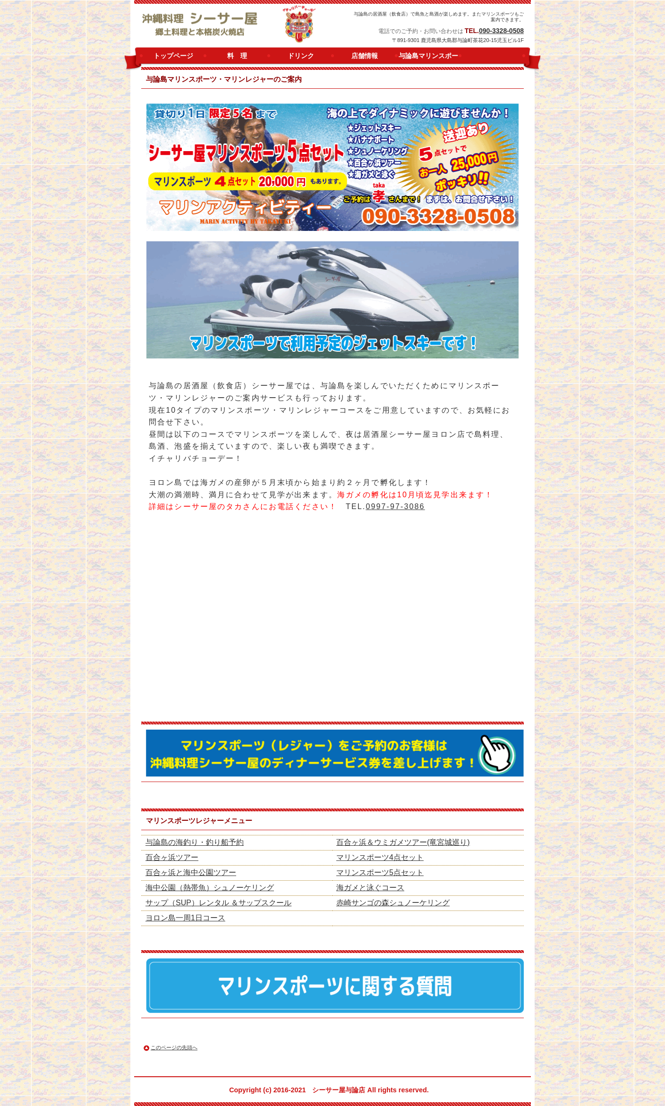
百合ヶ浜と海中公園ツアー (190, 872)
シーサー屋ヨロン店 (240, 24)
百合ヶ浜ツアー (171, 857)
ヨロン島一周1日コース (185, 918)
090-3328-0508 (501, 30)
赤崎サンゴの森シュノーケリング (393, 903)
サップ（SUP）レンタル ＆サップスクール (218, 903)
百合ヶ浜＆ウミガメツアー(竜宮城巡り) (403, 842)
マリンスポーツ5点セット (380, 872)
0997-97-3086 (395, 506)
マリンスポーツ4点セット (380, 857)
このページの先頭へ (174, 1047)
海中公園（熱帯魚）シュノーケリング (209, 888)
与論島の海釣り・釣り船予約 (194, 842)
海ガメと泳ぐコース (370, 888)
